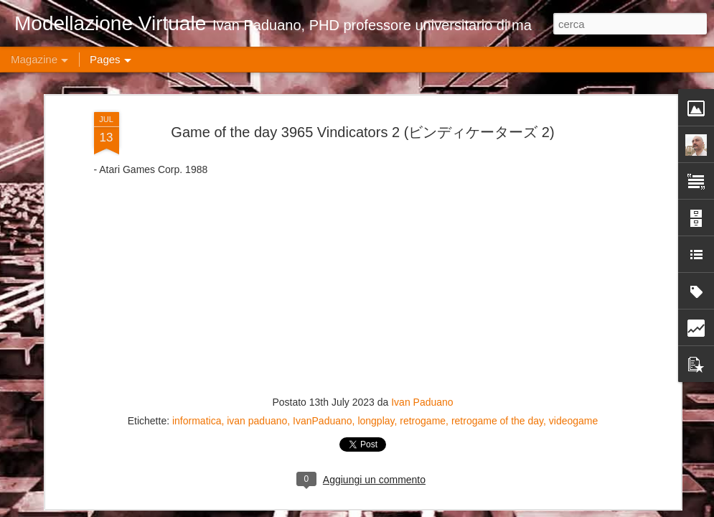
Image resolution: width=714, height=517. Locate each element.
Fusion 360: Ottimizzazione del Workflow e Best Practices (107, 424)
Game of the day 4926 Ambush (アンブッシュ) (287, 419)
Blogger (521, 509)
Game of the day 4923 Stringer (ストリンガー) (625, 419)
